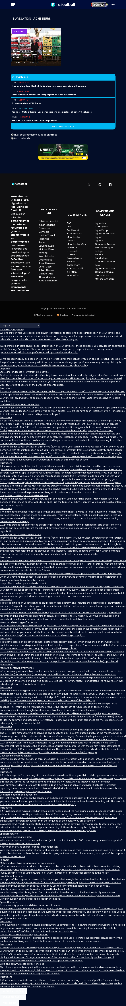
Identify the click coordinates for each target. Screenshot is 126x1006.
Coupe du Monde (105, 261)
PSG (69, 223)
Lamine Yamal (47, 235)
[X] (89, 184)
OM (69, 226)
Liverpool (72, 251)
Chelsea (71, 254)
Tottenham (73, 265)
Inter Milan (72, 275)
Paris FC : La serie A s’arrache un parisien (34, 120)
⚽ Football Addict (21, 138)
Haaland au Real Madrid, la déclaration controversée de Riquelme (49, 86)
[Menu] (13, 4)
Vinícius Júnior (47, 249)
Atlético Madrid (75, 268)
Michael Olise (46, 273)
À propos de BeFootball (83, 314)
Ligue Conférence (105, 233)
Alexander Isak (47, 277)
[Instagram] (99, 184)
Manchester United (74, 238)
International (27, 108)
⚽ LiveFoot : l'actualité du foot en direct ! (34, 134)
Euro (97, 265)
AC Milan (72, 272)
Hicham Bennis (20, 62)
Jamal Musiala (47, 263)
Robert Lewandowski (46, 244)
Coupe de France (105, 244)
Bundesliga (101, 258)
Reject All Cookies (13, 997)
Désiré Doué (45, 259)
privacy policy (80, 365)
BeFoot (61, 308)
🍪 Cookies (62, 314)
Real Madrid (73, 230)
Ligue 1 (98, 237)
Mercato (24, 82)
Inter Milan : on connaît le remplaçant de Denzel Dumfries (44, 94)
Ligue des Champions (101, 224)
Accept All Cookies (14, 991)
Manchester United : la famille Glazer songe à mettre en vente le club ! (34, 54)
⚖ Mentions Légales (44, 314)
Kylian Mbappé (47, 224)
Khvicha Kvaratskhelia (46, 254)
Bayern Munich (75, 258)
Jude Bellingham (48, 280)
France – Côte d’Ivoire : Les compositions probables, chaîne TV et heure (52, 111)
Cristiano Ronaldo (49, 221)
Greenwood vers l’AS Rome (26, 103)
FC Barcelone (74, 233)
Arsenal (71, 261)
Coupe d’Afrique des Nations (104, 273)
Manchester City (76, 244)
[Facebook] (110, 184)
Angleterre (19, 31)
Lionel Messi (45, 266)
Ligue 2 (99, 240)
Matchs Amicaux (104, 279)
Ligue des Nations (105, 268)
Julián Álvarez (46, 270)
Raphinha (44, 238)
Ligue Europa (102, 230)
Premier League (104, 247)
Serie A (99, 254)
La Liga (99, 251)
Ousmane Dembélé (44, 230)
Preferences (10, 1003)
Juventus (72, 247)
